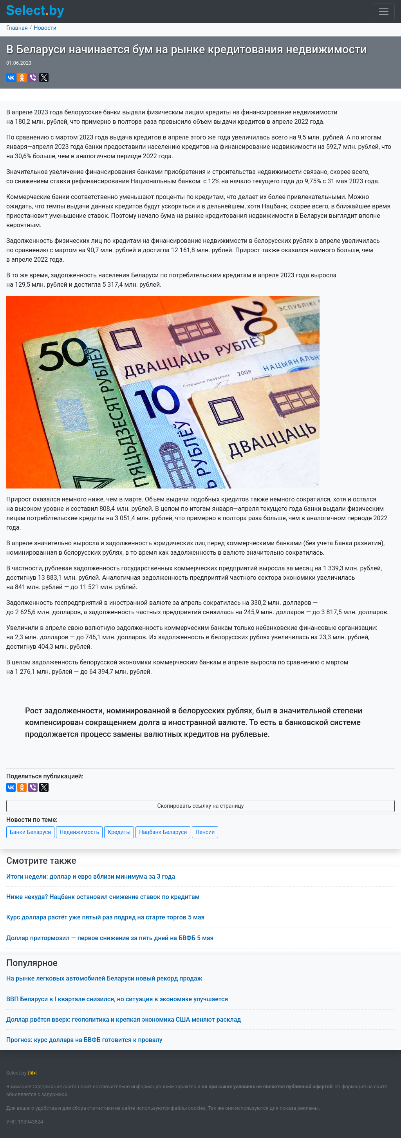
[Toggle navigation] (384, 11)
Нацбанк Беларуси (163, 832)
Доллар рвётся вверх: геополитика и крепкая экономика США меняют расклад (123, 1019)
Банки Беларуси (30, 832)
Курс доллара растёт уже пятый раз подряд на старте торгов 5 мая (105, 917)
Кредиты (119, 832)
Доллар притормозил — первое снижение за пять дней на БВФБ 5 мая (109, 938)
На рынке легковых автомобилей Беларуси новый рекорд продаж (104, 978)
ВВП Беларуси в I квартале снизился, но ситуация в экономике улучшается (117, 999)
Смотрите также (41, 861)
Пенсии (205, 832)
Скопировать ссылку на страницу (200, 806)
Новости (45, 28)
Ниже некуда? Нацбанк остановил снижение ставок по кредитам (103, 897)
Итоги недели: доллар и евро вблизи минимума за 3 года (90, 876)
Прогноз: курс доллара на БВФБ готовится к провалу (84, 1040)
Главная (17, 28)
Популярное (32, 963)
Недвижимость (79, 832)
